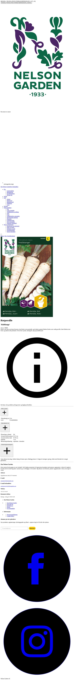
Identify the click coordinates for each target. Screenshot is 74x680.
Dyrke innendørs (11, 231)
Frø (8, 209)
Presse (8, 507)
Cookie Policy (10, 516)
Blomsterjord (10, 202)
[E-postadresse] (14, 528)
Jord (8, 213)
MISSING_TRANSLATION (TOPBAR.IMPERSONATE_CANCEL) (16, 2)
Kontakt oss (10, 505)
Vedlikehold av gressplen (13, 216)
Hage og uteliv (10, 227)
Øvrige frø (9, 195)
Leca (8, 205)
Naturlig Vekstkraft (12, 223)
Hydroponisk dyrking (12, 217)
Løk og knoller (10, 210)
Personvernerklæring (12, 514)
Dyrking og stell (11, 229)
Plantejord (9, 200)
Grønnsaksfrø (10, 191)
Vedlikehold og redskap (13, 212)
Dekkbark (9, 203)
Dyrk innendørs (11, 222)
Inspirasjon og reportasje (13, 226)
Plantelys (9, 219)
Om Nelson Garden (5, 186)
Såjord (8, 199)
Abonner (32, 528)
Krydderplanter (11, 193)
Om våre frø (10, 504)
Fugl (8, 214)
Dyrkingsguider (11, 230)
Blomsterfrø (10, 192)
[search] (1, 234)
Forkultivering (10, 220)
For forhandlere (14, 186)
